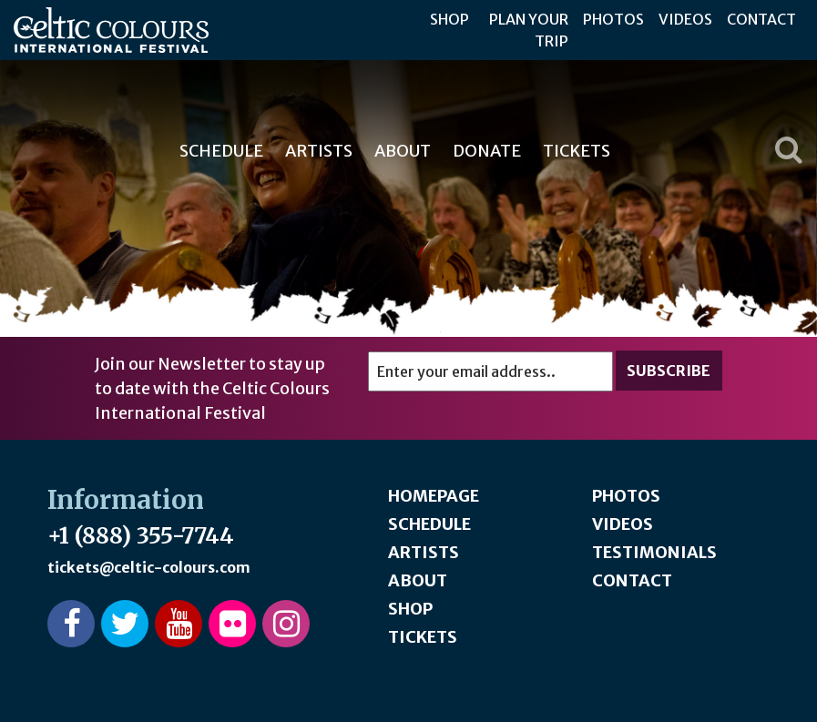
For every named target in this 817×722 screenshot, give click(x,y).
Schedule (221, 150)
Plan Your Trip (528, 30)
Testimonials (654, 552)
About (402, 150)
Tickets (576, 150)
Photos (613, 19)
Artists (318, 150)
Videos (685, 19)
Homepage (433, 495)
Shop (449, 19)
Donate (487, 150)
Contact (761, 19)
